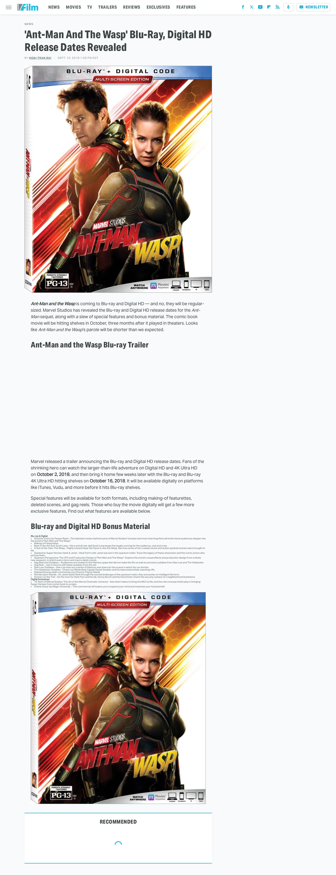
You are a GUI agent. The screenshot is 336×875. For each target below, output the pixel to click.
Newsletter (313, 7)
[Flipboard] (269, 8)
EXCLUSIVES (158, 7)
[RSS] (277, 8)
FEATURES (186, 7)
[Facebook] (243, 8)
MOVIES (73, 7)
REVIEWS (131, 7)
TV (89, 7)
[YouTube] (260, 8)
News (29, 24)
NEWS (54, 7)
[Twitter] (251, 8)
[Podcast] (288, 7)
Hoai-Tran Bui (40, 58)
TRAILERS (107, 7)
